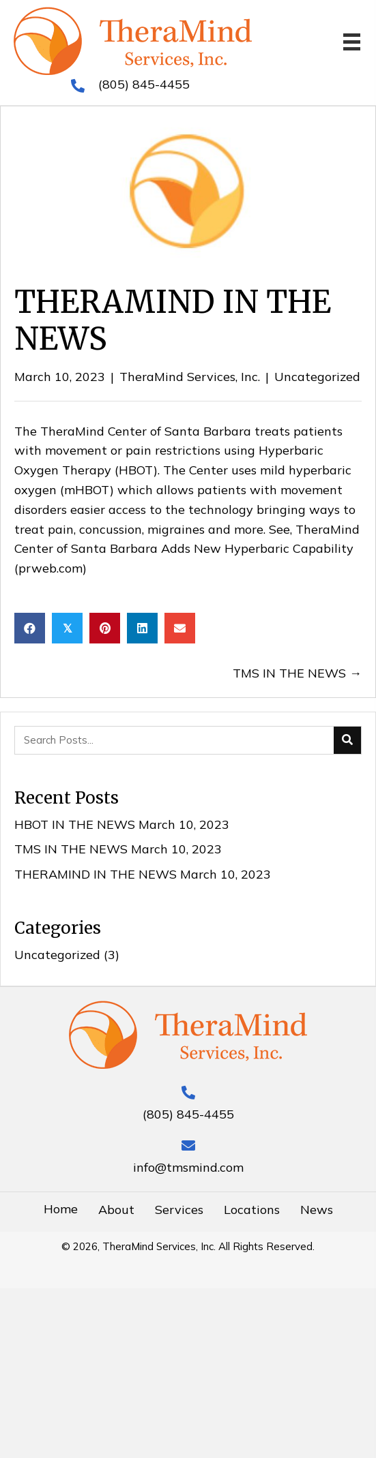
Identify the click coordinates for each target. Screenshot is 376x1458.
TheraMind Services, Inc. (189, 376)
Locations (252, 1209)
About (116, 1209)
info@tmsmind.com (188, 1167)
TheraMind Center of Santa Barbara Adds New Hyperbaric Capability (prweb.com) (187, 549)
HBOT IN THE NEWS (74, 824)
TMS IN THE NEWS (71, 849)
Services (179, 1209)
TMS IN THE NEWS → (297, 673)
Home (61, 1209)
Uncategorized (317, 376)
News (316, 1209)
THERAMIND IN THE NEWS (95, 874)
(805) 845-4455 (144, 84)
